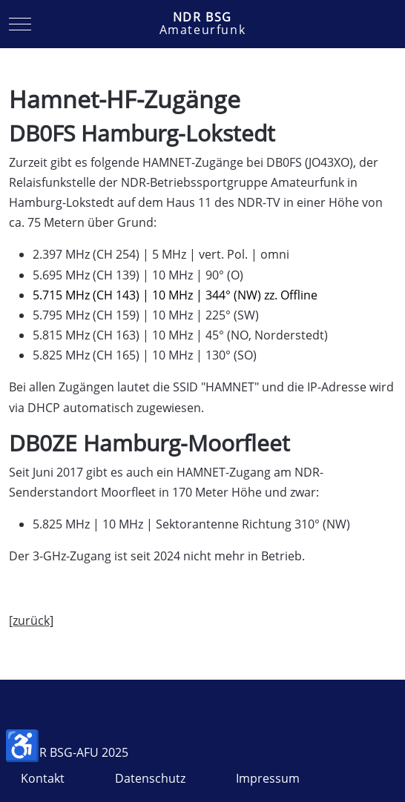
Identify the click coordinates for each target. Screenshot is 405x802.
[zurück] (31, 620)
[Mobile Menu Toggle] (20, 24)
